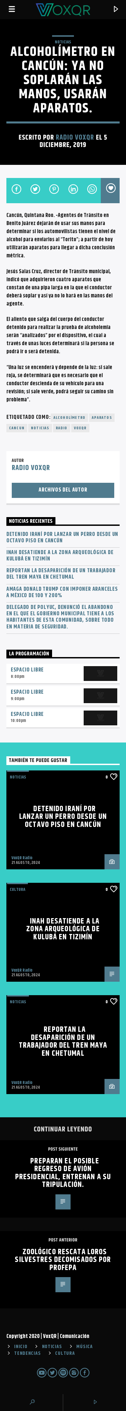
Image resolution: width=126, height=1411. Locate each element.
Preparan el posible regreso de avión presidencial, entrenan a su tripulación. (63, 1173)
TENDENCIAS (27, 1353)
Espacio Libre (27, 670)
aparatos (102, 417)
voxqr (80, 428)
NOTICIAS (63, 42)
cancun (17, 428)
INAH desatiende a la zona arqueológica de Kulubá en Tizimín (60, 555)
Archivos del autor (63, 490)
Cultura (17, 889)
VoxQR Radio (21, 858)
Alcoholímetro (69, 417)
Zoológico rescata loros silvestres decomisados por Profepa (63, 1260)
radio (62, 428)
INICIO (20, 1346)
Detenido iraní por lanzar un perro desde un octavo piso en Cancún (62, 537)
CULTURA (65, 1353)
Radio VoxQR (75, 137)
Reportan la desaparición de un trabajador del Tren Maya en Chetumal (61, 574)
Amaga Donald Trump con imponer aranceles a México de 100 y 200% (62, 592)
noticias (40, 428)
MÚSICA (84, 1346)
